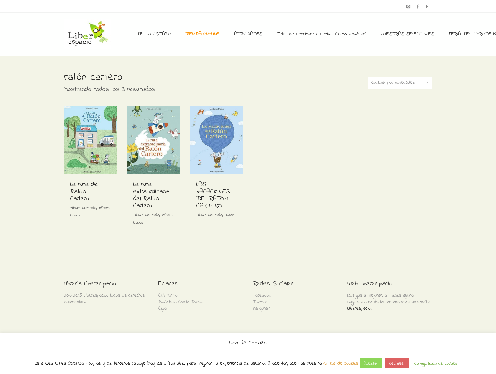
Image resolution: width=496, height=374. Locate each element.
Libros (75, 215)
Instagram (261, 308)
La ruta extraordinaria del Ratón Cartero (151, 195)
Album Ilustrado (83, 208)
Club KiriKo (168, 295)
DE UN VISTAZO (154, 34)
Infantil (104, 208)
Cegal (162, 308)
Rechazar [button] (397, 363)
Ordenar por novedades (400, 82)
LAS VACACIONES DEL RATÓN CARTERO (213, 195)
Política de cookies (340, 363)
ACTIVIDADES (248, 34)
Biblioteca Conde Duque (180, 302)
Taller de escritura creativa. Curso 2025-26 (321, 34)
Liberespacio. (359, 308)
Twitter (260, 302)
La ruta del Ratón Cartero (84, 192)
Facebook (262, 295)
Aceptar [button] (371, 363)
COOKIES (76, 363)
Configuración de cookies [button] (435, 363)
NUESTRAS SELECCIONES (407, 34)
